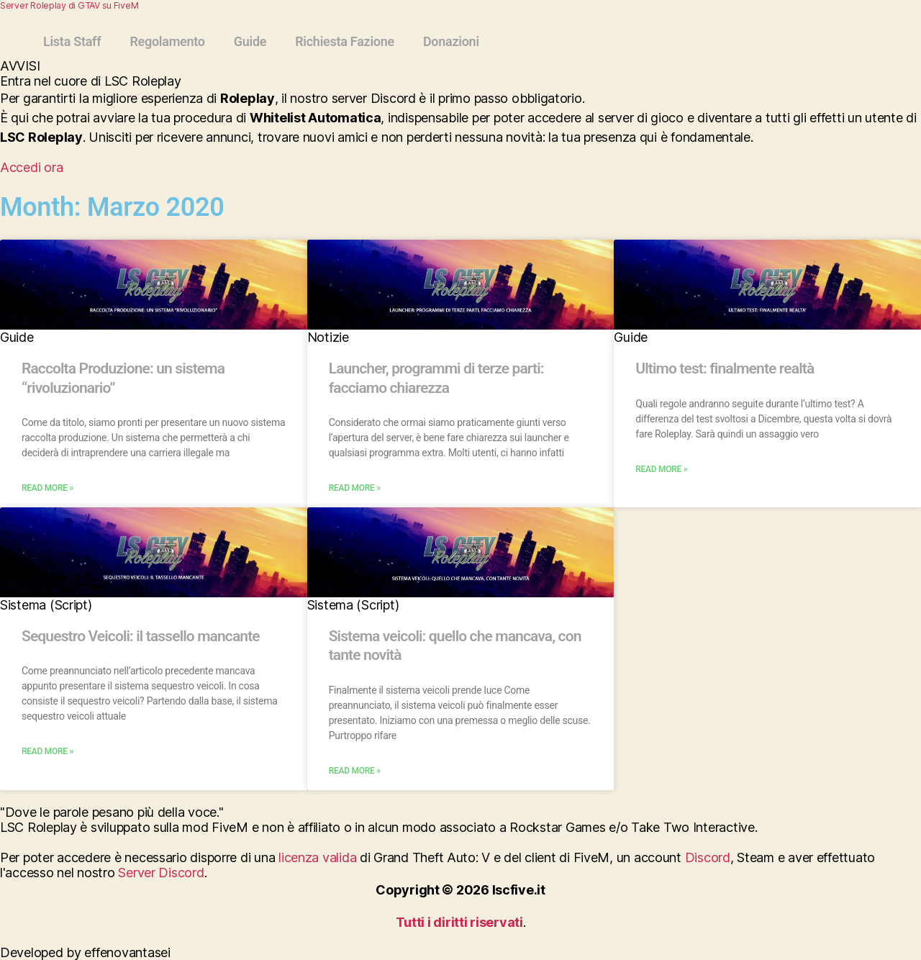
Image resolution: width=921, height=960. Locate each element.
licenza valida (317, 857)
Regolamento (167, 41)
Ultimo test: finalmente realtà (724, 368)
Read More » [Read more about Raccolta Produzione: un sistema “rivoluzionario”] (47, 488)
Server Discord (161, 872)
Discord (707, 857)
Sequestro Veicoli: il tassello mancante (141, 636)
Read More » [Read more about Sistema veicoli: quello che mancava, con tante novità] (355, 771)
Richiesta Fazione (344, 41)
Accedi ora (31, 167)
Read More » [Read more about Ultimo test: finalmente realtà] (661, 469)
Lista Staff (72, 41)
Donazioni (451, 41)
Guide (250, 41)
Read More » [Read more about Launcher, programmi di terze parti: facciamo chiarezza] (355, 488)
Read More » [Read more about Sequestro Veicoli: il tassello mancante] (47, 751)
